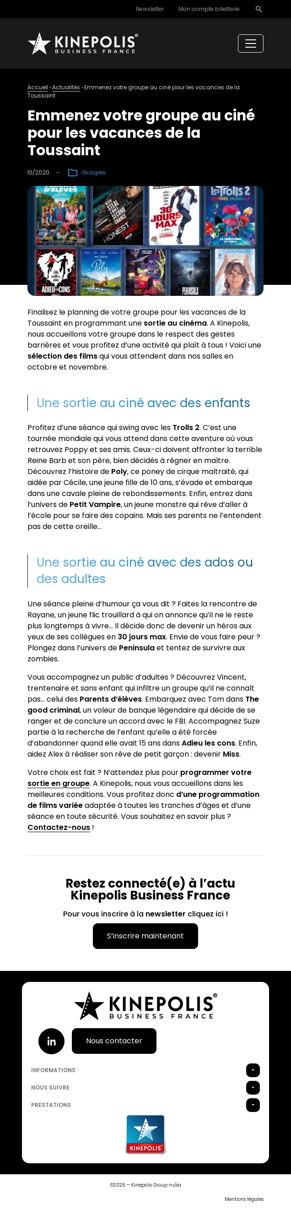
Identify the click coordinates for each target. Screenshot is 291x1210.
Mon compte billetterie (209, 9)
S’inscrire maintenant (145, 936)
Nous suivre (50, 1087)
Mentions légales (244, 1199)
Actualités (66, 87)
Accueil (37, 87)
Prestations (51, 1105)
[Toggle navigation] (251, 43)
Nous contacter (114, 1041)
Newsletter (150, 9)
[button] (253, 1070)
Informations (53, 1070)
